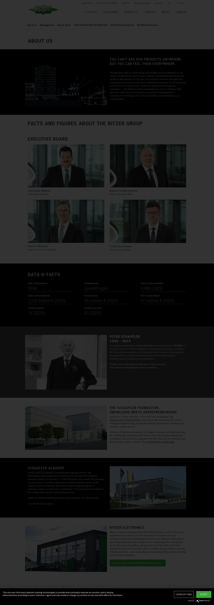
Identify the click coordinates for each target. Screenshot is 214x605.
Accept (203, 594)
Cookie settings (184, 594)
